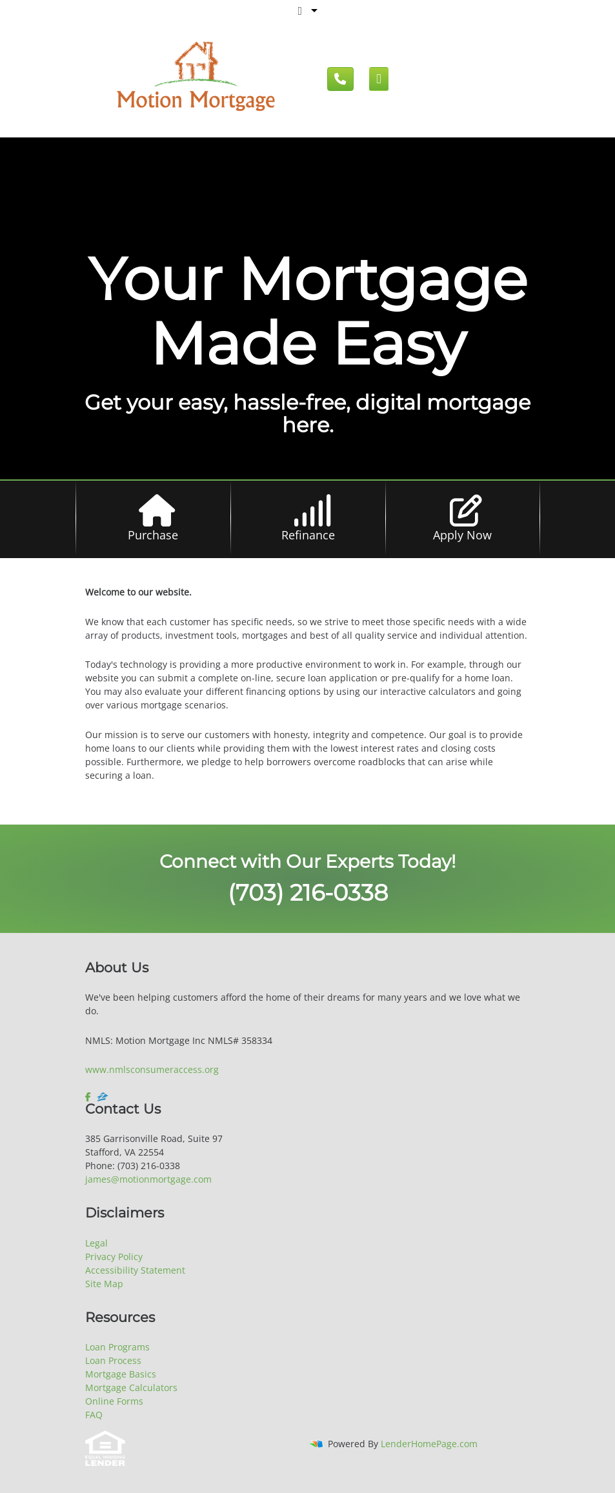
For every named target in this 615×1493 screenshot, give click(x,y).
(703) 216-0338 (308, 893)
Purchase (153, 535)
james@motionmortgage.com (148, 1179)
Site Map (104, 1284)
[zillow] (103, 1096)
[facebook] (89, 1096)
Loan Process (113, 1360)
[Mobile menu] (379, 79)
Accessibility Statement (135, 1270)
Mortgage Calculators (131, 1387)
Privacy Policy (114, 1256)
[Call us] (340, 79)
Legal (96, 1243)
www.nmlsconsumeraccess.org (152, 1069)
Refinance (308, 535)
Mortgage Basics (120, 1374)
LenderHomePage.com (429, 1444)
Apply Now (462, 535)
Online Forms (114, 1401)
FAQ (94, 1414)
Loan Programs (117, 1347)
